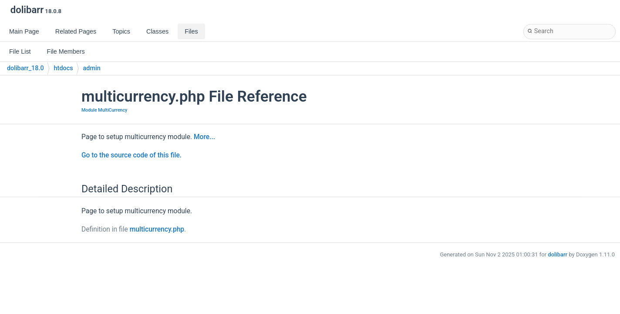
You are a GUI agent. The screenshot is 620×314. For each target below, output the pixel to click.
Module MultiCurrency (104, 110)
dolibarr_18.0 (25, 68)
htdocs (63, 68)
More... (204, 137)
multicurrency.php (157, 229)
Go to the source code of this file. (131, 155)
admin (92, 68)
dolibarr (557, 254)
